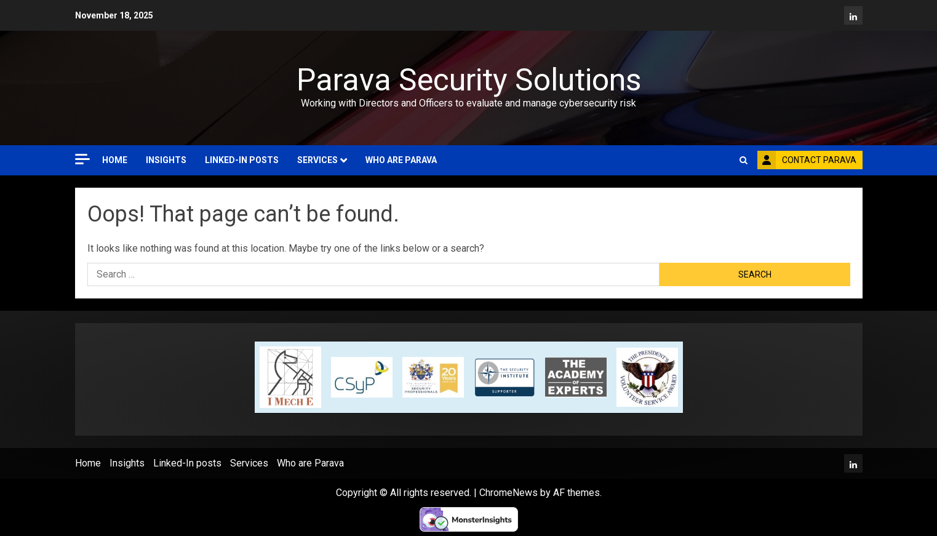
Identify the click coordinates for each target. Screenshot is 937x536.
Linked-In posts (242, 160)
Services (317, 160)
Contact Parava (806, 160)
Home (114, 160)
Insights (166, 160)
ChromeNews (508, 492)
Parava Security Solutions (469, 80)
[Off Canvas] (82, 159)
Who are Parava (401, 160)
